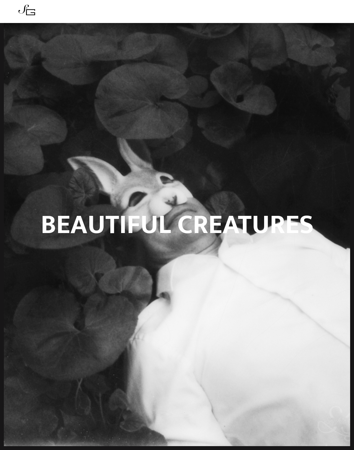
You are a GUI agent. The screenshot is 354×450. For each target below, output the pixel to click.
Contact (214, 13)
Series (136, 13)
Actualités (161, 13)
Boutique (189, 13)
